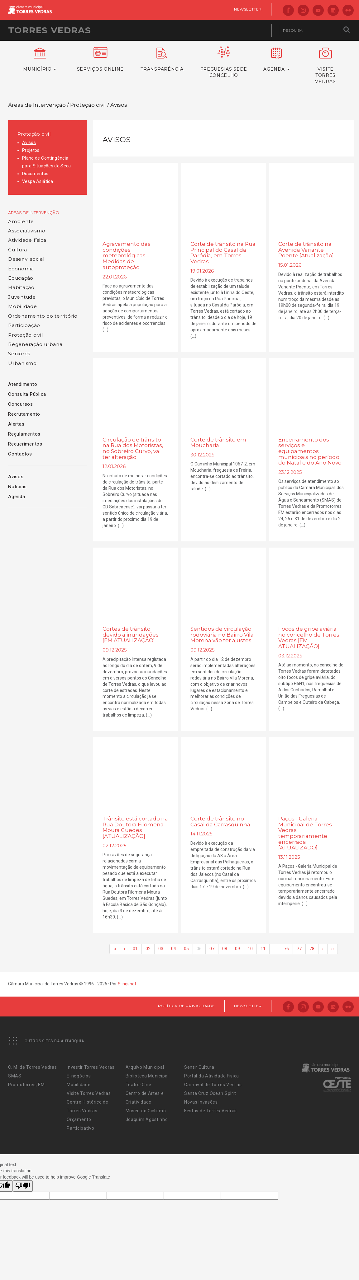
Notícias (17, 486)
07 (211, 948)
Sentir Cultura (199, 1067)
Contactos (20, 454)
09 (237, 948)
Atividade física (27, 240)
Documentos (35, 173)
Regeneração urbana (35, 344)
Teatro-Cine (138, 1084)
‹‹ (114, 948)
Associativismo (26, 231)
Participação (24, 325)
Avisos (29, 142)
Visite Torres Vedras (89, 1093)
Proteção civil (33, 134)
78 (311, 948)
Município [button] (40, 60)
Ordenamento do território (43, 316)
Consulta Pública (27, 394)
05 (186, 948)
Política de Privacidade (186, 1005)
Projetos (31, 150)
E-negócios (79, 1075)
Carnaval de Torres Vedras (213, 1084)
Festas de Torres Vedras (210, 1110)
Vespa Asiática (37, 181)
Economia (21, 269)
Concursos (20, 404)
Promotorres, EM (26, 1084)
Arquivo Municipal (145, 1067)
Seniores (19, 354)
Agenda (16, 496)
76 (286, 948)
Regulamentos (24, 434)
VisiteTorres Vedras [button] (325, 66)
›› (332, 948)
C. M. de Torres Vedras (32, 1067)
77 (299, 948)
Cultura (17, 250)
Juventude (22, 297)
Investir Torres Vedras (90, 1067)
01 (135, 948)
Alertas (16, 424)
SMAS (15, 1075)
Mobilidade (22, 306)
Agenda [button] (276, 60)
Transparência (162, 60)
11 (263, 948)
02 (148, 948)
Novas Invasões (201, 1102)
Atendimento (22, 384)
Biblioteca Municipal (147, 1075)
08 (224, 948)
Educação (20, 278)
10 (250, 948)
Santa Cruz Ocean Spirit (210, 1093)
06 (199, 948)
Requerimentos (25, 444)
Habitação (21, 287)
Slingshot (127, 983)
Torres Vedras (49, 30)
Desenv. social (26, 259)
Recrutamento (24, 414)
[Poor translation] (23, 1186)
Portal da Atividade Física (211, 1075)
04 (173, 948)
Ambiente (21, 221)
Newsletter (248, 9)
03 (160, 948)
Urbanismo (22, 363)
